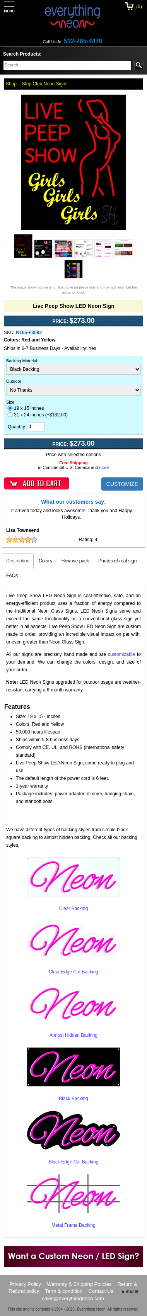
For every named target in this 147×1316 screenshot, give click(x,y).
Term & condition (63, 1291)
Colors (45, 561)
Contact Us (101, 1291)
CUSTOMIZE (122, 484)
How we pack (75, 561)
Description (17, 561)
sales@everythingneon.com (73, 1298)
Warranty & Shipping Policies (79, 1284)
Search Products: (22, 54)
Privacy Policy (25, 1284)
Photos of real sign (117, 561)
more (104, 467)
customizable (121, 654)
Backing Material (21, 360)
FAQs (12, 575)
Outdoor (13, 381)
